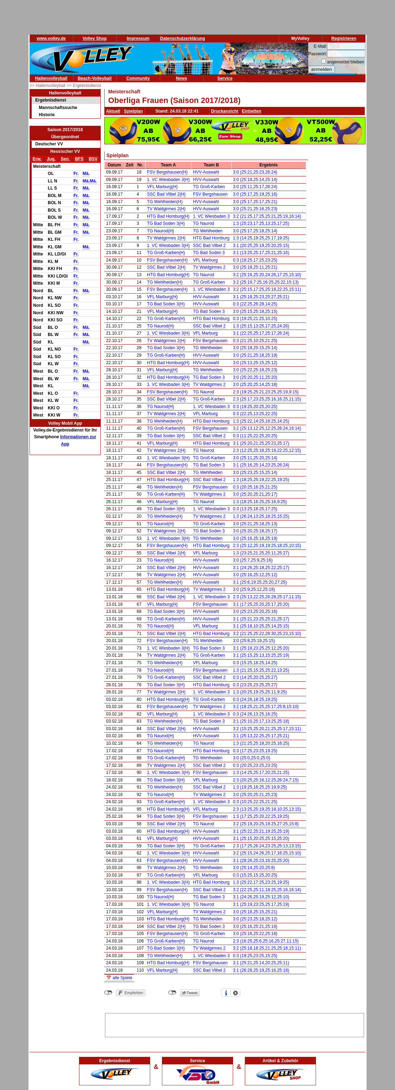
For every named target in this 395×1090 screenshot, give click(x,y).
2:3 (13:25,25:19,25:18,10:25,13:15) (267, 809)
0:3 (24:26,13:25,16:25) (255, 714)
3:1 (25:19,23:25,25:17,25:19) (261, 904)
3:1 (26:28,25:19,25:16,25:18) (261, 970)
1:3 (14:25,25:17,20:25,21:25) (261, 772)
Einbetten (251, 111)
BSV (93, 158)
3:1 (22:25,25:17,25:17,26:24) (261, 333)
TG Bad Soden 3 (209, 252)
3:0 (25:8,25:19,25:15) (254, 640)
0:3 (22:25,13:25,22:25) (255, 413)
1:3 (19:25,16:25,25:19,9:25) (260, 787)
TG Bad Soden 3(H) (166, 223)
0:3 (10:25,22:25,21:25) (255, 801)
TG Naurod (203, 223)
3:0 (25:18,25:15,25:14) (255, 347)
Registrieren (343, 38)
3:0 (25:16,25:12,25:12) (255, 574)
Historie (47, 114)
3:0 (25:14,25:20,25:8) (254, 867)
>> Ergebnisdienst (84, 85)
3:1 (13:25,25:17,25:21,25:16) (261, 252)
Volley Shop (95, 38)
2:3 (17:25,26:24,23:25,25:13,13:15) (267, 845)
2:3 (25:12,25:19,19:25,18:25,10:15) (267, 545)
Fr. (76, 173)
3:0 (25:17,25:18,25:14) (255, 230)
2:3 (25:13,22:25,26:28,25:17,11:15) (267, 596)
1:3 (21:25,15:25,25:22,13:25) (261, 670)
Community (138, 78)
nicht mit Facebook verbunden (108, 993)
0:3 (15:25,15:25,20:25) (255, 875)
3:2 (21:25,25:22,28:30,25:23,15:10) (267, 633)
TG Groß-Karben (209, 186)
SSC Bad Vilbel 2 (209, 245)
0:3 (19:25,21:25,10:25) (255, 318)
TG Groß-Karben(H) (166, 252)
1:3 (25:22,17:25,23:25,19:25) (261, 882)
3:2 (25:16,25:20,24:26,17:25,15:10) (267, 274)
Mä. (86, 173)
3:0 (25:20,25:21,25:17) (255, 494)
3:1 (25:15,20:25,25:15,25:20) (261, 838)
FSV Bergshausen (210, 194)
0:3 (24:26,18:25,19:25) (255, 699)
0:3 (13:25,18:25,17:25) (255, 508)
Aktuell (113, 111)
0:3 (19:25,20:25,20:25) (255, 406)
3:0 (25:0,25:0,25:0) (251, 757)
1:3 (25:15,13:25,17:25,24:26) (261, 326)
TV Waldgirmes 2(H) (166, 208)
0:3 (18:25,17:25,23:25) (255, 260)
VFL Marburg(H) (162, 186)
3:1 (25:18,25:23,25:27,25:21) (261, 296)
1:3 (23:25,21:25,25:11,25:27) (261, 553)
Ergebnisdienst (50, 100)
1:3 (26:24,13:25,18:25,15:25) (261, 516)
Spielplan (133, 111)
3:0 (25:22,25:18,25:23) (255, 369)
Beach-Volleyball (94, 78)
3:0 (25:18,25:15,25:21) (255, 911)
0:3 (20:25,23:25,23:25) (255, 765)
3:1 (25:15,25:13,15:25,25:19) (261, 655)
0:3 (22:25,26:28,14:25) (255, 303)
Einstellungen (236, 992)
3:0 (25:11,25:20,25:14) (255, 457)
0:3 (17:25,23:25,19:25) (255, 750)
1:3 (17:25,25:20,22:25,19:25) (261, 816)
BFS (79, 158)
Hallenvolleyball (51, 78)
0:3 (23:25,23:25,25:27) (255, 684)
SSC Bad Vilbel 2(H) (166, 194)
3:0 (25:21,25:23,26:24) (255, 172)
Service (225, 78)
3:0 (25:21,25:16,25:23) (255, 208)
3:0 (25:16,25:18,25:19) (255, 538)
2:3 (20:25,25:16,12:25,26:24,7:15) (266, 780)
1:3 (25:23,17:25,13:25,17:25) (261, 223)
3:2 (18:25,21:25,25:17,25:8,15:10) (266, 706)
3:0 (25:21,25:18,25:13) (255, 523)
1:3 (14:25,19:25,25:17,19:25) (261, 238)
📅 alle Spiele (119, 977)
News (181, 78)
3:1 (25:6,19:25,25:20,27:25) (260, 582)
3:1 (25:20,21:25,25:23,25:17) (261, 443)
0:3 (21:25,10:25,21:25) (255, 340)
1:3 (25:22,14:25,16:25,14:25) (261, 421)
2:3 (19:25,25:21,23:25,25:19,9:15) (266, 391)
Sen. (65, 158)
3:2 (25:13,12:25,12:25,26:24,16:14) (267, 428)
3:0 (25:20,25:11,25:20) (255, 377)
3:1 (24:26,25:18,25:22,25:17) (261, 567)
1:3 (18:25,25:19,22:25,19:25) (261, 479)
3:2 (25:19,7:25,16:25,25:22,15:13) (266, 282)
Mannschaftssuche (58, 107)
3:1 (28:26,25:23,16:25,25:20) (261, 860)
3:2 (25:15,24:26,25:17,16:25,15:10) (267, 853)
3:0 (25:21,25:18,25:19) (255, 355)
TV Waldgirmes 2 (209, 267)
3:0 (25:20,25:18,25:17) (255, 530)
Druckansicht (224, 111)
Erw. (37, 158)
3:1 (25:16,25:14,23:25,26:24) (261, 465)
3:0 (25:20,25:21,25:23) (255, 794)
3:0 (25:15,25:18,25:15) (255, 311)
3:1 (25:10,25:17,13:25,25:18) (261, 721)
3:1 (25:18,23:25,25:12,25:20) (261, 648)
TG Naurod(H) (160, 230)
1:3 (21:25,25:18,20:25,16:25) (261, 743)
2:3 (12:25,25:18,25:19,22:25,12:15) (267, 450)
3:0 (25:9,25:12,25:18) (254, 589)
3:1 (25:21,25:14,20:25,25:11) (261, 962)
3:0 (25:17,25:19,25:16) (255, 194)
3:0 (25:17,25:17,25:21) (255, 201)
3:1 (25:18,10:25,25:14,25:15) (261, 626)
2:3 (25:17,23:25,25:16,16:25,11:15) (267, 399)
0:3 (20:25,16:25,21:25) (255, 487)
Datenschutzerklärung (182, 38)
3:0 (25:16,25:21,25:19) (255, 926)
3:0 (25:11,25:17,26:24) (255, 186)
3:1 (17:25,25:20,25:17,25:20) (261, 604)
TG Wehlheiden (207, 230)
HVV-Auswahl (206, 172)
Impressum (138, 38)
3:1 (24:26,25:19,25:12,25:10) (261, 896)
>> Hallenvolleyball (48, 85)
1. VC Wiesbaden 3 (211, 216)
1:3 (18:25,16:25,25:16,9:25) (260, 501)
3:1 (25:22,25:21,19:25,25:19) (261, 831)
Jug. (51, 158)
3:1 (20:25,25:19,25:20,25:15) (261, 245)
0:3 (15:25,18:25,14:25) (255, 662)
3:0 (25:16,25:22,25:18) (255, 933)
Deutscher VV (49, 143)
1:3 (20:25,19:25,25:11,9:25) (260, 691)
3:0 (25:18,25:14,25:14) (255, 179)
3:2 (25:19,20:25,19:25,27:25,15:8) (266, 823)
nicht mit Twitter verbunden (172, 993)
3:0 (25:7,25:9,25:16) (253, 560)
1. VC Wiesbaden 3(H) (168, 179)
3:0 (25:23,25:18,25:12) (255, 918)
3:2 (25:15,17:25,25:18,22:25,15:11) (267, 289)
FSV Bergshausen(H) (167, 172)
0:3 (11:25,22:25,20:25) (255, 435)
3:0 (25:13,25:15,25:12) (255, 362)
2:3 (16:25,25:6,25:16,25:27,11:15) (266, 941)
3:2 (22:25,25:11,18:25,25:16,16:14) (267, 889)
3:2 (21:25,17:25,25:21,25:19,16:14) (267, 216)
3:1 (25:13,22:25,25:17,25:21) (261, 735)
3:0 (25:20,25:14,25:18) (255, 384)
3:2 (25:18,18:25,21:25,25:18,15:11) (267, 948)
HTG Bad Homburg (211, 238)
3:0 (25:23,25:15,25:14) (255, 472)
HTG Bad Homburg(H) (168, 216)
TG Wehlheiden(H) (165, 201)
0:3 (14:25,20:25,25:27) (255, 677)
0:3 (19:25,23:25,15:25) (255, 955)
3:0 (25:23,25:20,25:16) (255, 611)
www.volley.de (51, 38)
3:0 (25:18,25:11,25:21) (255, 267)
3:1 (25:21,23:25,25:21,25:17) (261, 618)
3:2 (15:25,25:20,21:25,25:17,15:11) (267, 728)
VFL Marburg (205, 260)
